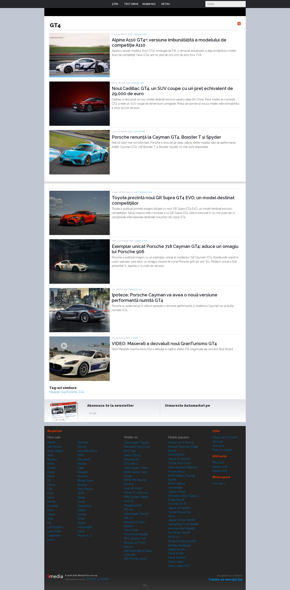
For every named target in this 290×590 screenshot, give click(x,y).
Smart (81, 501)
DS (49, 480)
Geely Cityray (132, 455)
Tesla (81, 518)
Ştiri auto (217, 441)
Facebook (169, 414)
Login (176, 4)
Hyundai (52, 505)
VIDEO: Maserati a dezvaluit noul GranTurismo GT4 (164, 343)
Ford (50, 493)
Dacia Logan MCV (179, 565)
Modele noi (140, 34)
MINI (80, 455)
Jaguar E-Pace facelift (181, 520)
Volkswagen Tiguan (136, 442)
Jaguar (51, 514)
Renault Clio (131, 459)
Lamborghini (55, 527)
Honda (51, 501)
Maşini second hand (224, 437)
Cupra (51, 472)
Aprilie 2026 (220, 466)
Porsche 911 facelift (135, 534)
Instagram (179, 414)
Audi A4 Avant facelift (181, 528)
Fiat (49, 489)
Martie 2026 (219, 470)
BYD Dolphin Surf (135, 538)
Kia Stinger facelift (179, 532)
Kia (49, 522)
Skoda (81, 497)
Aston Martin (55, 451)
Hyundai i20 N (177, 503)
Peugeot (82, 472)
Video (135, 338)
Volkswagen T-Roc (135, 467)
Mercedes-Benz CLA (137, 446)
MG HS (128, 509)
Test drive (218, 445)
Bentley (52, 459)
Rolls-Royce (85, 489)
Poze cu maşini (221, 450)
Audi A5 (129, 501)
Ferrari (51, 484)
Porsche (82, 476)
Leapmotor (54, 535)
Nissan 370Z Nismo (181, 442)
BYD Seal (130, 451)
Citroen (51, 467)
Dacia (50, 476)
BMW (51, 463)
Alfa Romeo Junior (135, 558)
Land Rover (54, 531)
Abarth (51, 442)
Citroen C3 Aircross (136, 492)
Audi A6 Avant (133, 488)
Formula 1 (218, 483)
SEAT (81, 493)
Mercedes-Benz (87, 451)
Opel (81, 467)
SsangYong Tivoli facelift (183, 524)
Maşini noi (54, 431)
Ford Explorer (176, 454)
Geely (51, 497)
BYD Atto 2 (131, 463)
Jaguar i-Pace (176, 491)
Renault (82, 484)
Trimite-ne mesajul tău (225, 579)
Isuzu (50, 510)
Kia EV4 (129, 484)
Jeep (50, 518)
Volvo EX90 (131, 530)
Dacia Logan (175, 561)
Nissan (82, 463)
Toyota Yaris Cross (179, 463)
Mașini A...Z (85, 535)
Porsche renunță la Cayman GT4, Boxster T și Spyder (166, 137)
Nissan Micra (176, 471)
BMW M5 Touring (135, 480)
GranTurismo (69, 392)
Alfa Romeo (54, 446)
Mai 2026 (218, 462)
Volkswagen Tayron (136, 513)
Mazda (82, 446)
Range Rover (85, 480)
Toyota (82, 522)
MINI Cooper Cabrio (136, 496)
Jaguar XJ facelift (179, 458)
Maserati (54, 392)
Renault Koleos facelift (182, 541)
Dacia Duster (176, 553)
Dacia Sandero (177, 557)
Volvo (81, 531)
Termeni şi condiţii (97, 579)
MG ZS (128, 518)
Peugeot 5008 (133, 505)
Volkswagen (85, 527)
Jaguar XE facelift (179, 508)
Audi (50, 455)
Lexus (51, 539)
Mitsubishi (84, 459)
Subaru (82, 510)
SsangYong (84, 505)
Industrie (139, 131)
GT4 (81, 392)
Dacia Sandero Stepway (182, 467)
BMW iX (173, 536)
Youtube (189, 414)
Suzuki (82, 514)
